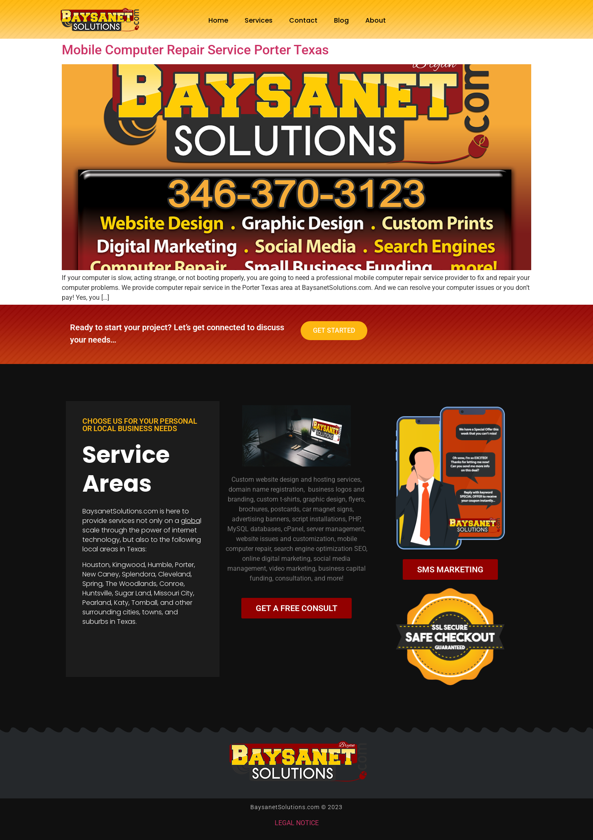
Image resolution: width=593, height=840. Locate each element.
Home (218, 20)
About (375, 20)
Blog (341, 20)
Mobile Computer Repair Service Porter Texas (195, 50)
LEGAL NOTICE (297, 823)
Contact (303, 20)
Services (259, 20)
